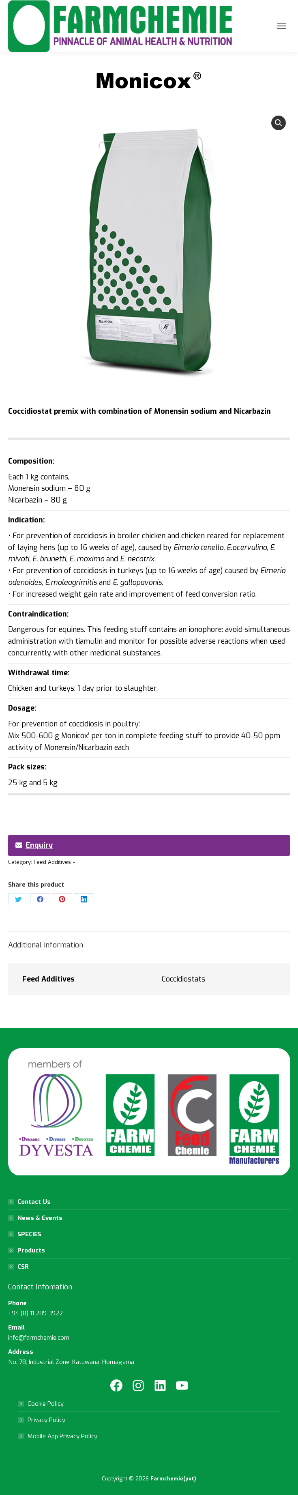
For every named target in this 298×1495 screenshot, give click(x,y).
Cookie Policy (46, 1404)
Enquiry (34, 845)
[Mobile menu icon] (282, 26)
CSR (23, 1267)
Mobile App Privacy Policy (62, 1436)
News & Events (39, 1218)
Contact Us (34, 1202)
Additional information (45, 945)
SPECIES (29, 1234)
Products (31, 1250)
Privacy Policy (46, 1420)
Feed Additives (52, 862)
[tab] (149, 941)
